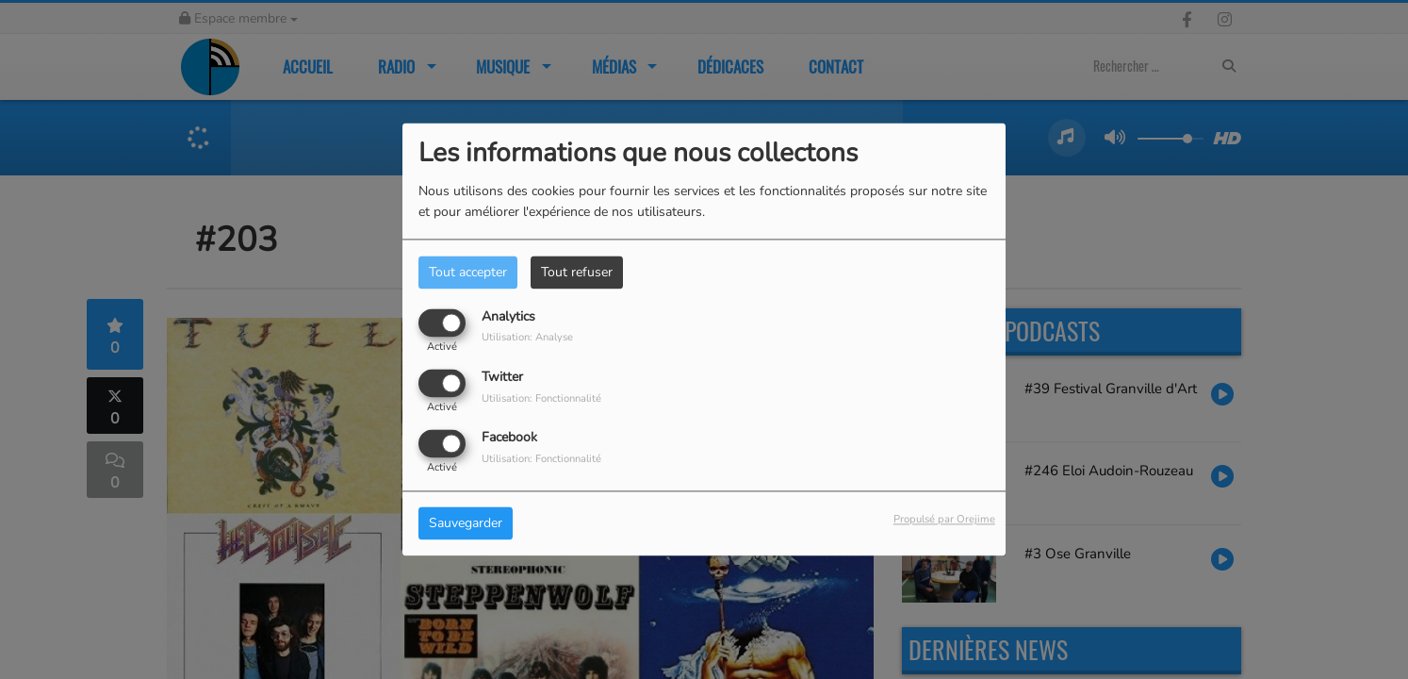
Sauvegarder (465, 524)
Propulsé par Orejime (944, 520)
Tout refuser (577, 272)
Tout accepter (468, 272)
